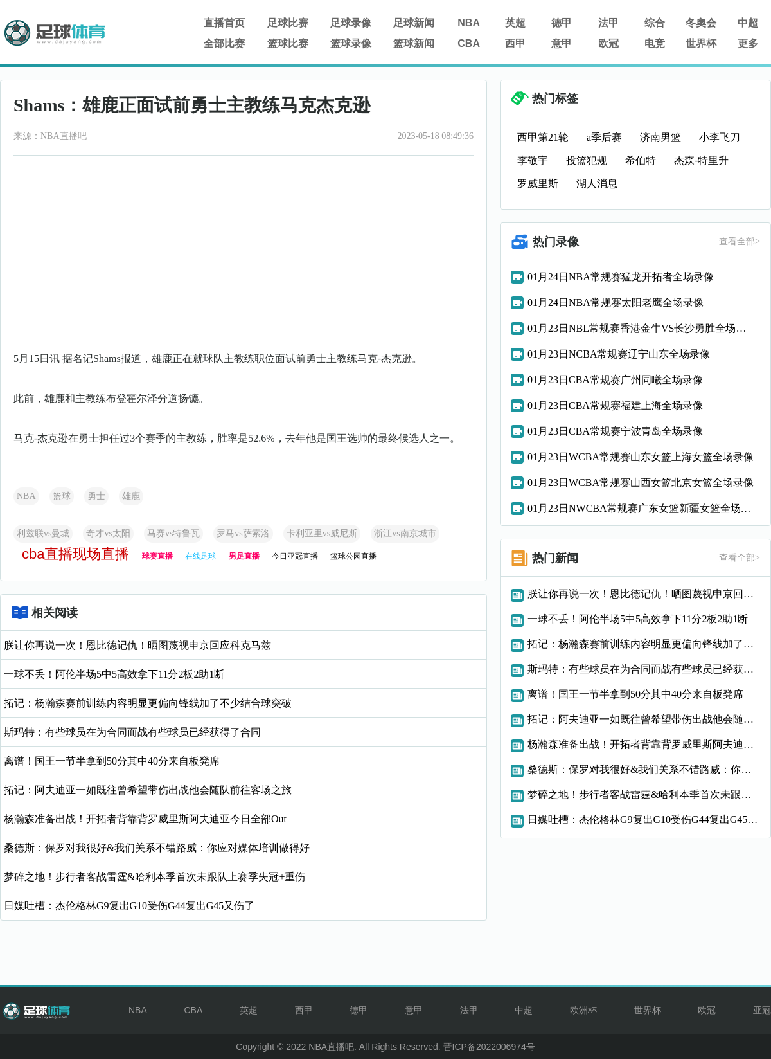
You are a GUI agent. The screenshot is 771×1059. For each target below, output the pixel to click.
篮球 (62, 496)
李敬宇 (532, 160)
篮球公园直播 (353, 556)
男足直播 (244, 556)
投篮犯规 (586, 160)
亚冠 (762, 1010)
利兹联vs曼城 (43, 533)
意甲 (561, 43)
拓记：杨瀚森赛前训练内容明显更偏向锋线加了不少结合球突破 (148, 703)
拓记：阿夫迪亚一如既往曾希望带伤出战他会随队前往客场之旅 (148, 789)
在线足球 (200, 556)
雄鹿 (131, 496)
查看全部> (739, 241)
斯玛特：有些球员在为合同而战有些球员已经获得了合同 (132, 732)
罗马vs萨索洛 (243, 533)
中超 (748, 22)
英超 (515, 22)
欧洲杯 (583, 1010)
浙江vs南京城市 (405, 533)
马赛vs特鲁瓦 (173, 533)
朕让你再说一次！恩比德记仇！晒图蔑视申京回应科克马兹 (137, 645)
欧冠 (608, 43)
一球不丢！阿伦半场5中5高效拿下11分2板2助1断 (114, 674)
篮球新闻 (413, 43)
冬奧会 (701, 22)
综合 (654, 22)
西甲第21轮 (543, 137)
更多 (748, 43)
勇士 (96, 496)
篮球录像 (350, 43)
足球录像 (350, 22)
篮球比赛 (287, 43)
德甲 (561, 22)
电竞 (654, 43)
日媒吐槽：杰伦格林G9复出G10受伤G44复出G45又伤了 (129, 905)
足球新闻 (413, 22)
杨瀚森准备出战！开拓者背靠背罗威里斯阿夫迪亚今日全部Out (145, 818)
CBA (468, 43)
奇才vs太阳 (108, 533)
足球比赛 (287, 22)
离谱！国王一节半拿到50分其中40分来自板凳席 (112, 761)
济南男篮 (660, 137)
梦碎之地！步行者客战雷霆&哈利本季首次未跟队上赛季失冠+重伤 (154, 876)
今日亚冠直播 (295, 556)
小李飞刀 (719, 137)
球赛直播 (157, 556)
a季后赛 (604, 137)
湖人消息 (596, 183)
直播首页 (224, 22)
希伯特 (640, 160)
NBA (468, 22)
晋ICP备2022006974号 (489, 1047)
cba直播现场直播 (75, 554)
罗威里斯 (537, 183)
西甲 (515, 43)
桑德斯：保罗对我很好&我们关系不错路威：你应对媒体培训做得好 (157, 847)
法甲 (608, 22)
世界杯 (701, 43)
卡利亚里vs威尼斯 (322, 533)
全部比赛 (224, 43)
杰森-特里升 (701, 160)
